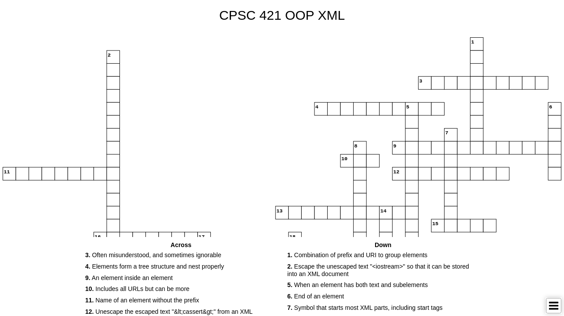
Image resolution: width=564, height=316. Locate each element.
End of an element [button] (315, 296)
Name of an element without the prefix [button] (142, 300)
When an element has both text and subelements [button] (357, 284)
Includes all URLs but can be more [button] (137, 288)
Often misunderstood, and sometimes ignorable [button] (153, 255)
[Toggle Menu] (553, 305)
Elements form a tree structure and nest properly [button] (154, 266)
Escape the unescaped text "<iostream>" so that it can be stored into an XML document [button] (378, 270)
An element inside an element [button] (129, 277)
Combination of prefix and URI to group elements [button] (357, 255)
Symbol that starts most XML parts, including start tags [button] (365, 307)
